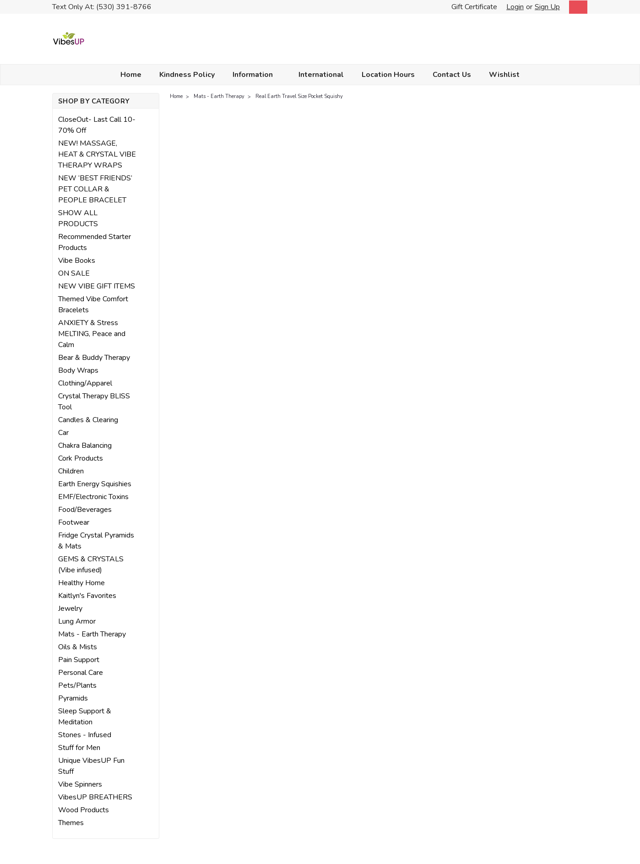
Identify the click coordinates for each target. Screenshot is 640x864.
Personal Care (80, 673)
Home (130, 75)
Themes (71, 823)
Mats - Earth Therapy (92, 634)
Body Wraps (78, 370)
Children (71, 471)
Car (63, 433)
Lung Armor (77, 621)
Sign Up (547, 7)
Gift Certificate (474, 7)
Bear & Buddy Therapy (94, 358)
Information (257, 75)
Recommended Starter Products (94, 242)
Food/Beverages (85, 510)
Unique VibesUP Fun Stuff (91, 766)
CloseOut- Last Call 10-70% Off (97, 125)
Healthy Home (81, 583)
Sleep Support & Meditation (84, 716)
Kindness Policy (187, 75)
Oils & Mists (77, 647)
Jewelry (70, 608)
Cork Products (80, 458)
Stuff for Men (79, 748)
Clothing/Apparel (85, 383)
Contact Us (452, 75)
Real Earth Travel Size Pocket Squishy (299, 96)
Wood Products (83, 810)
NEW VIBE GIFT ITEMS (96, 286)
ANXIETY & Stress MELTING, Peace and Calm (91, 334)
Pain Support (78, 660)
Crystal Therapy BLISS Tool (94, 401)
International (321, 75)
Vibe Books (76, 260)
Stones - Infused (84, 735)
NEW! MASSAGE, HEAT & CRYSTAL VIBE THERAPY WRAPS (97, 154)
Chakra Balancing (85, 445)
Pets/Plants (77, 685)
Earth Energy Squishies (94, 484)
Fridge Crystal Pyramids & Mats (96, 540)
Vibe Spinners (80, 784)
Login (515, 7)
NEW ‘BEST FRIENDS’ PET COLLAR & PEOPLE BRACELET (95, 189)
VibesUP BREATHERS (95, 797)
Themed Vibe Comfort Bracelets (93, 304)
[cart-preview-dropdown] (576, 7)
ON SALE (74, 273)
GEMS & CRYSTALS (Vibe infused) (91, 564)
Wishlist (504, 75)
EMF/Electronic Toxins (93, 497)
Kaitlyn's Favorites (87, 596)
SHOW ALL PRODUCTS (78, 218)
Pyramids (73, 698)
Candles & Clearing (88, 420)
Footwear (73, 522)
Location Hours (388, 75)
